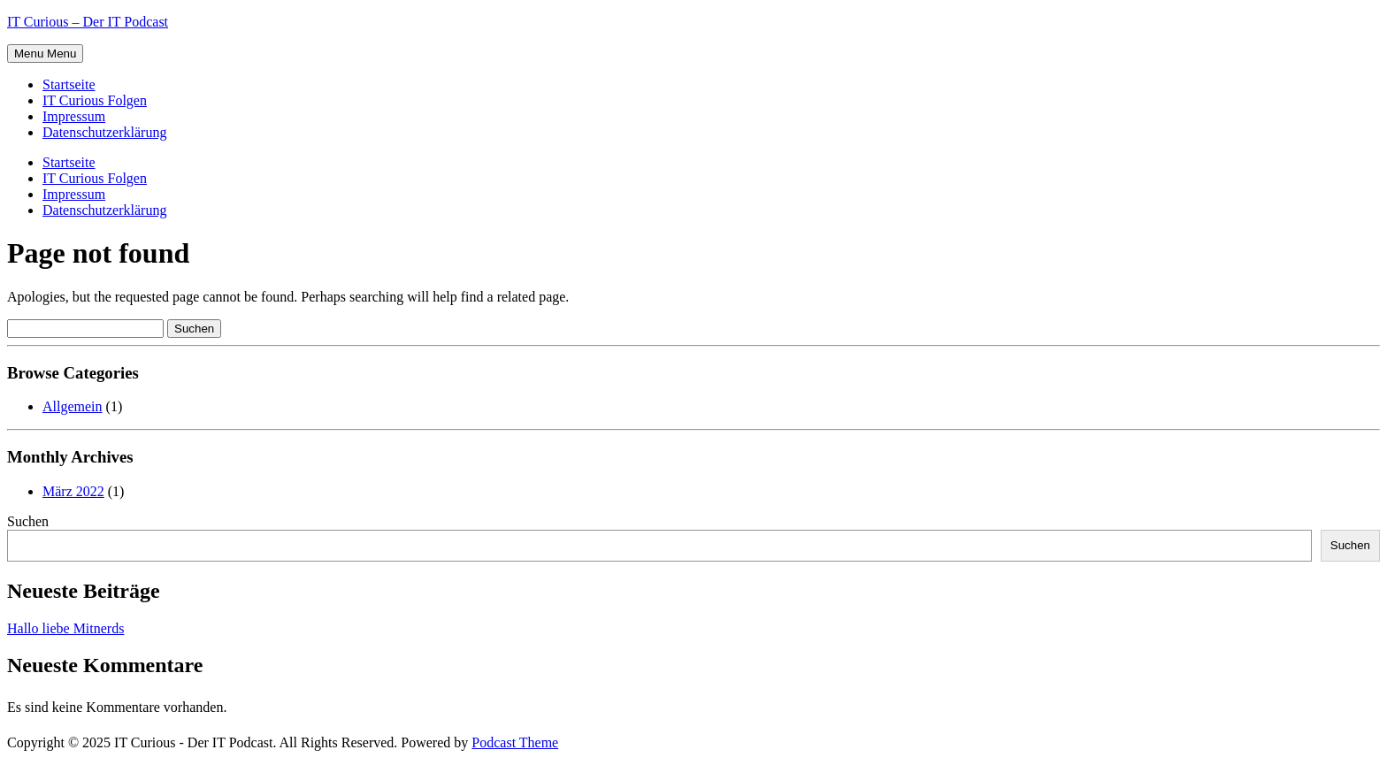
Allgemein (72, 406)
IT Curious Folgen (94, 100)
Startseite (69, 84)
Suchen (28, 521)
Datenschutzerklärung (104, 132)
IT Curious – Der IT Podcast (87, 21)
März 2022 (73, 491)
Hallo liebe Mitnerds (65, 628)
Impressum (73, 116)
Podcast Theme (514, 742)
